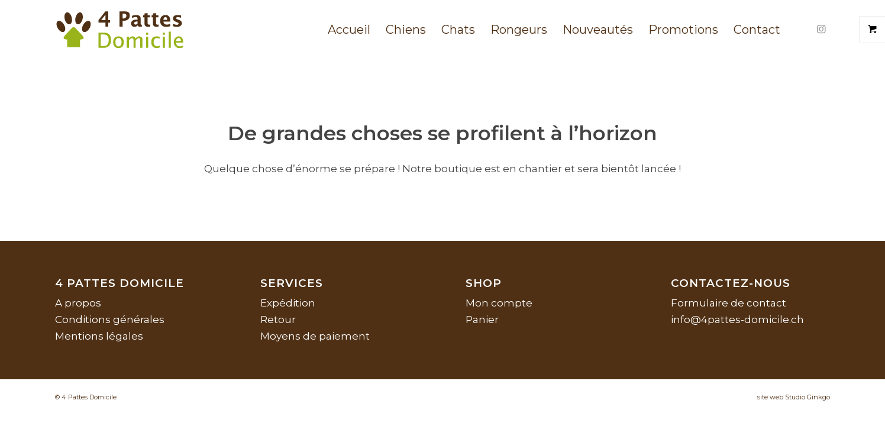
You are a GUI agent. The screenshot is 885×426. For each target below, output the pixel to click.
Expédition (287, 303)
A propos (78, 303)
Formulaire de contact (728, 303)
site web (770, 397)
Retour (278, 319)
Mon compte (499, 303)
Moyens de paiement (315, 336)
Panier (482, 319)
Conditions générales (109, 319)
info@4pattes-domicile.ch (737, 319)
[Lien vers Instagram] (821, 29)
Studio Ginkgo (807, 397)
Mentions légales (99, 336)
